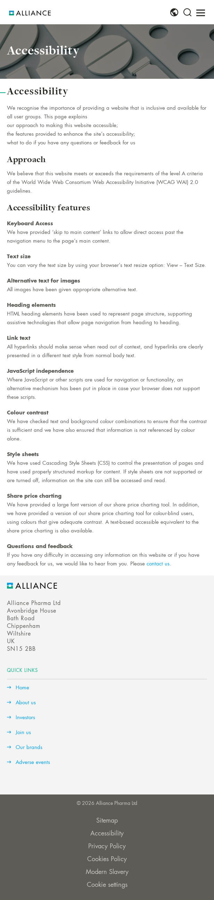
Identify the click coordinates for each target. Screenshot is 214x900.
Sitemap (107, 821)
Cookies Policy (107, 859)
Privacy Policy (107, 846)
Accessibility (107, 834)
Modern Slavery (107, 872)
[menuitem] (174, 12)
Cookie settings (107, 885)
